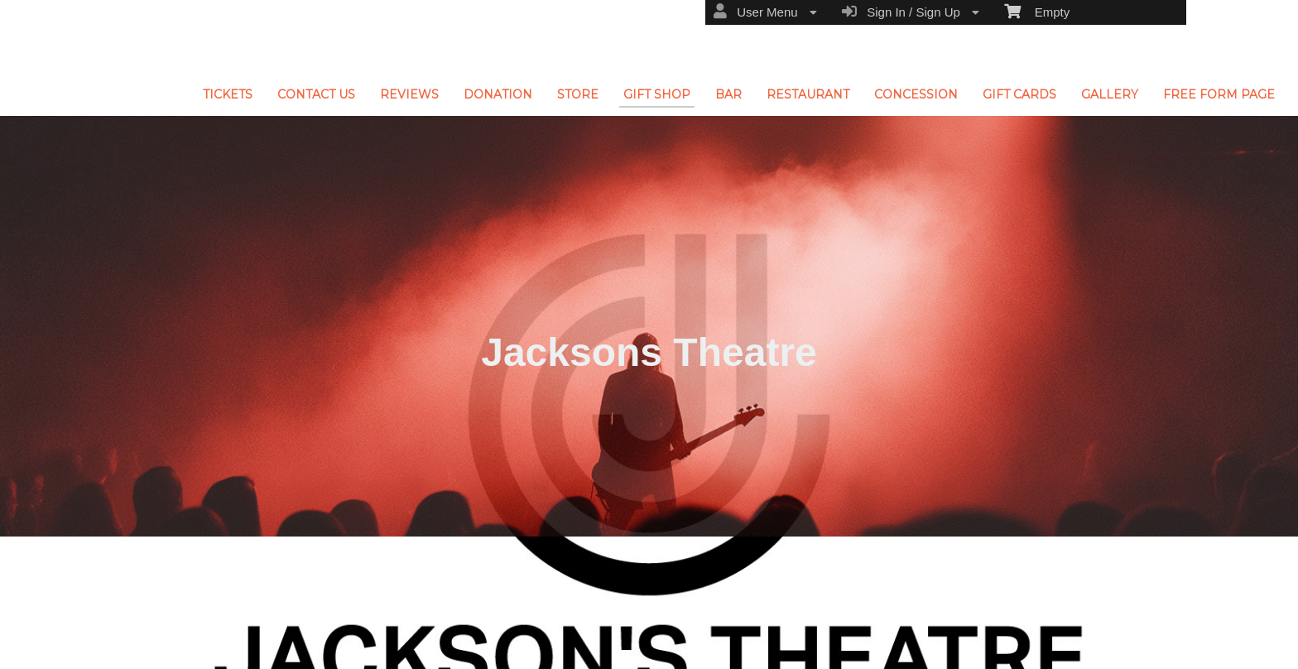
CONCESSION (916, 94)
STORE (578, 94)
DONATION (498, 94)
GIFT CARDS (1019, 94)
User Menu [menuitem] (765, 11)
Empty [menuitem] (1037, 10)
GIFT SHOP (656, 94)
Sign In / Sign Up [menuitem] (910, 11)
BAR (728, 94)
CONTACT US (316, 94)
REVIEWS (409, 94)
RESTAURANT (808, 94)
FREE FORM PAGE (1219, 94)
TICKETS (227, 94)
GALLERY (1109, 94)
